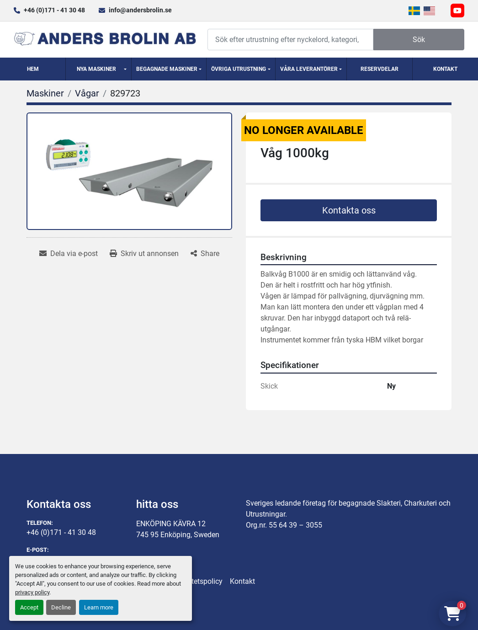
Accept (29, 607)
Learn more (98, 607)
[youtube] (457, 10)
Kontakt (445, 69)
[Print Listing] (144, 253)
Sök (419, 39)
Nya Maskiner (96, 69)
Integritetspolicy (197, 581)
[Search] (290, 39)
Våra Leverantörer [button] (309, 69)
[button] (98, 69)
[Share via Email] (68, 253)
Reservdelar (379, 69)
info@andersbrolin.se (140, 10)
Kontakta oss (349, 210)
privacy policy (32, 592)
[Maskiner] (45, 93)
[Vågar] (87, 93)
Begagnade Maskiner (166, 69)
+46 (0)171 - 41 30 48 (54, 10)
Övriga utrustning (238, 69)
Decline (61, 607)
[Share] (205, 253)
